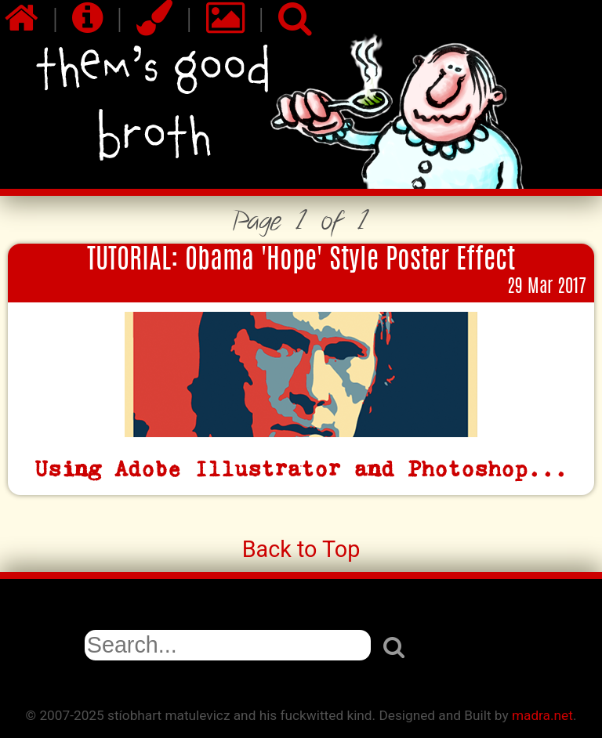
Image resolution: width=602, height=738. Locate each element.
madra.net (542, 715)
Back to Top (301, 549)
